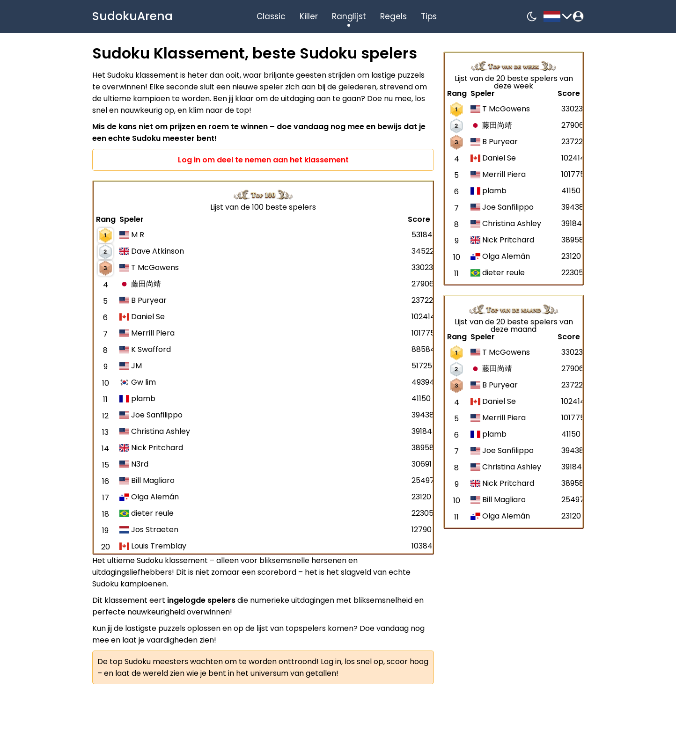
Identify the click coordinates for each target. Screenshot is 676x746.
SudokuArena (132, 16)
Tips (429, 16)
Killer (309, 16)
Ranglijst (349, 16)
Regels (393, 16)
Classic (271, 16)
